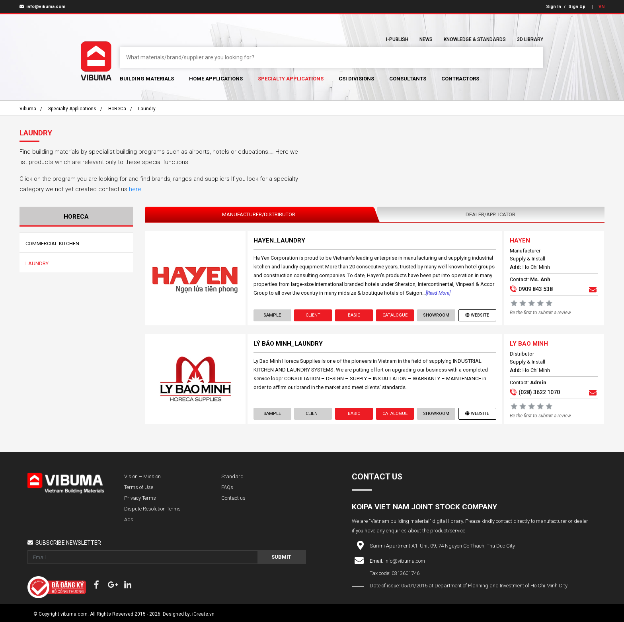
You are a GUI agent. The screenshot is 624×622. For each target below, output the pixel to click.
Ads (128, 519)
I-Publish (397, 39)
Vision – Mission (142, 476)
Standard (232, 476)
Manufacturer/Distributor (258, 214)
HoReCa (117, 108)
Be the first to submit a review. (541, 312)
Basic (354, 315)
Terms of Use (138, 487)
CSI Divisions (356, 79)
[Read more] (438, 293)
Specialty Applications (291, 79)
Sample (272, 315)
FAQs (227, 487)
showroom (436, 315)
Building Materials (147, 79)
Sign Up (576, 6)
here (135, 189)
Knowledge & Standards (475, 39)
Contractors (460, 79)
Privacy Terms (140, 498)
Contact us (233, 498)
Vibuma (28, 108)
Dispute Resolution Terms (152, 509)
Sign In (553, 6)
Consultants (407, 79)
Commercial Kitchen (52, 243)
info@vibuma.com (42, 6)
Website (477, 315)
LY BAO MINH (529, 343)
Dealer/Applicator (490, 214)
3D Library (530, 39)
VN (601, 6)
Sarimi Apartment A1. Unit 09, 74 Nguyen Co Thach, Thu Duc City (442, 546)
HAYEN (520, 240)
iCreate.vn (203, 614)
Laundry (147, 108)
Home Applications (216, 79)
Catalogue (395, 315)
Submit (281, 557)
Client (313, 315)
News (426, 39)
